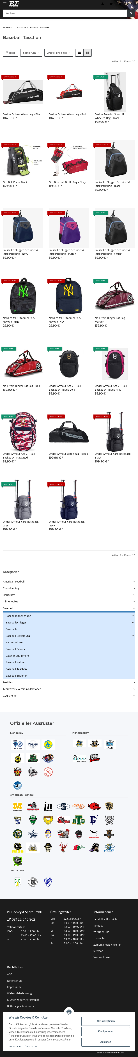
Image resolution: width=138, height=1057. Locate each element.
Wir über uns (101, 932)
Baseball (8, 608)
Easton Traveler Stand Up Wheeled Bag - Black (110, 116)
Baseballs (11, 629)
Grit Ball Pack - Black (15, 182)
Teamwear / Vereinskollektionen (22, 689)
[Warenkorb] (125, 4)
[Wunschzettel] (111, 4)
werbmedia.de (116, 1052)
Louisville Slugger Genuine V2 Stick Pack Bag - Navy (20, 251)
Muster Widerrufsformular (23, 999)
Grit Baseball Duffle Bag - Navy (67, 182)
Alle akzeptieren (105, 1021)
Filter (10, 52)
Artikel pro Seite (57, 52)
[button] (102, 4)
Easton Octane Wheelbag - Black (22, 114)
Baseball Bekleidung (18, 635)
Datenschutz (14, 980)
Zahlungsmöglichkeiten (107, 944)
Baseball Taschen (16, 669)
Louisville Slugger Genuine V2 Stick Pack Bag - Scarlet (112, 251)
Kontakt (98, 925)
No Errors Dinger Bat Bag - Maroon (111, 319)
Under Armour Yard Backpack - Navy (67, 523)
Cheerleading (11, 588)
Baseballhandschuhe (18, 616)
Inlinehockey (10, 601)
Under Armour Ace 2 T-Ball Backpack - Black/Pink (111, 387)
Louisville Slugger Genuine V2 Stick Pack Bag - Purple (66, 251)
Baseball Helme (15, 662)
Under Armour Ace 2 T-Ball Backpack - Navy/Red (19, 455)
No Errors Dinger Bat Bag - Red (21, 386)
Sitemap (98, 951)
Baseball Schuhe (16, 649)
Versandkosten (102, 957)
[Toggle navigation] (4, 2)
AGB (9, 974)
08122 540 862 (21, 919)
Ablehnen (105, 1041)
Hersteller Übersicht (105, 919)
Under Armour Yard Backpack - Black (113, 455)
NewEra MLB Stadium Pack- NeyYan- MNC (19, 319)
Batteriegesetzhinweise (21, 1006)
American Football (14, 581)
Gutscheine (10, 695)
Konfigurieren (105, 1031)
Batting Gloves (14, 642)
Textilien (8, 682)
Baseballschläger (16, 622)
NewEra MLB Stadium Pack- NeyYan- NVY (65, 319)
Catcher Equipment (17, 655)
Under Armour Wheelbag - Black (68, 453)
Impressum (14, 987)
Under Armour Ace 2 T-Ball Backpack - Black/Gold (65, 387)
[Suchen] (65, 13)
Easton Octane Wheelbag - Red (67, 114)
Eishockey (9, 595)
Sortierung (29, 52)
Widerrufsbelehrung (19, 993)
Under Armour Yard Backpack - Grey (21, 523)
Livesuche (99, 938)
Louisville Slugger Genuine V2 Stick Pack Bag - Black (112, 184)
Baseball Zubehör (16, 675)
